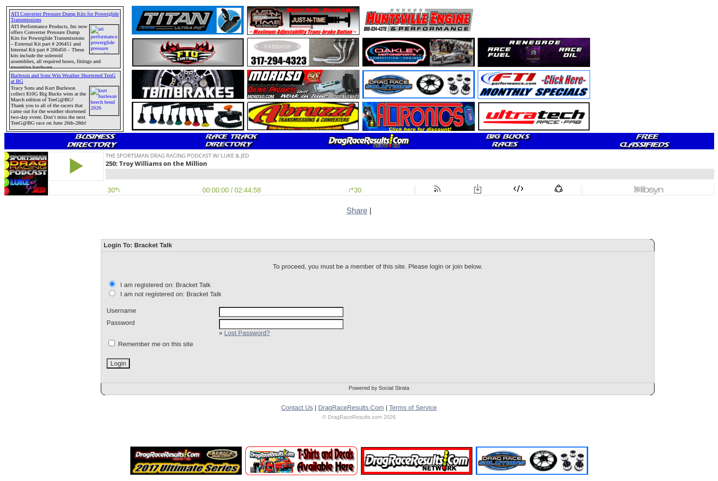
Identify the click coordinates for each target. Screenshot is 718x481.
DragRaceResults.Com (351, 407)
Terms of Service (413, 407)
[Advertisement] (657, 68)
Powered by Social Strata (378, 388)
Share (356, 211)
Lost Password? (247, 333)
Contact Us (297, 407)
